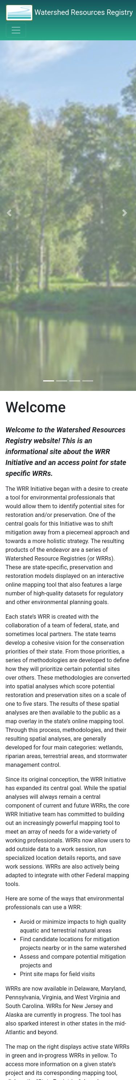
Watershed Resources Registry (69, 13)
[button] (10, 213)
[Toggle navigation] (16, 30)
